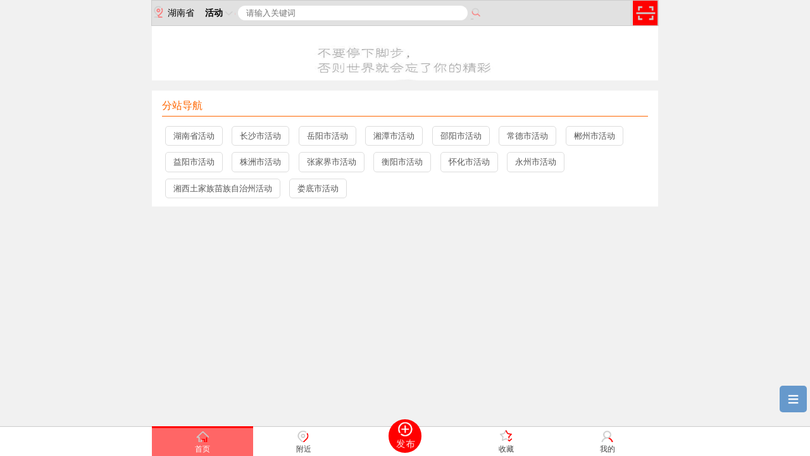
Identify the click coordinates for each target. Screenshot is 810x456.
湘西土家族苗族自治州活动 (222, 188)
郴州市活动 (594, 136)
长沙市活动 (260, 136)
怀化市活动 (469, 162)
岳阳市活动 (327, 136)
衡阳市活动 (402, 162)
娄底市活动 (318, 188)
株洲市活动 (260, 162)
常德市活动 (527, 136)
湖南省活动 (194, 136)
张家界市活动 (331, 162)
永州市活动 (535, 162)
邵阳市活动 (461, 136)
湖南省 (173, 12)
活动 (220, 13)
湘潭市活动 (393, 136)
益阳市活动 (194, 162)
